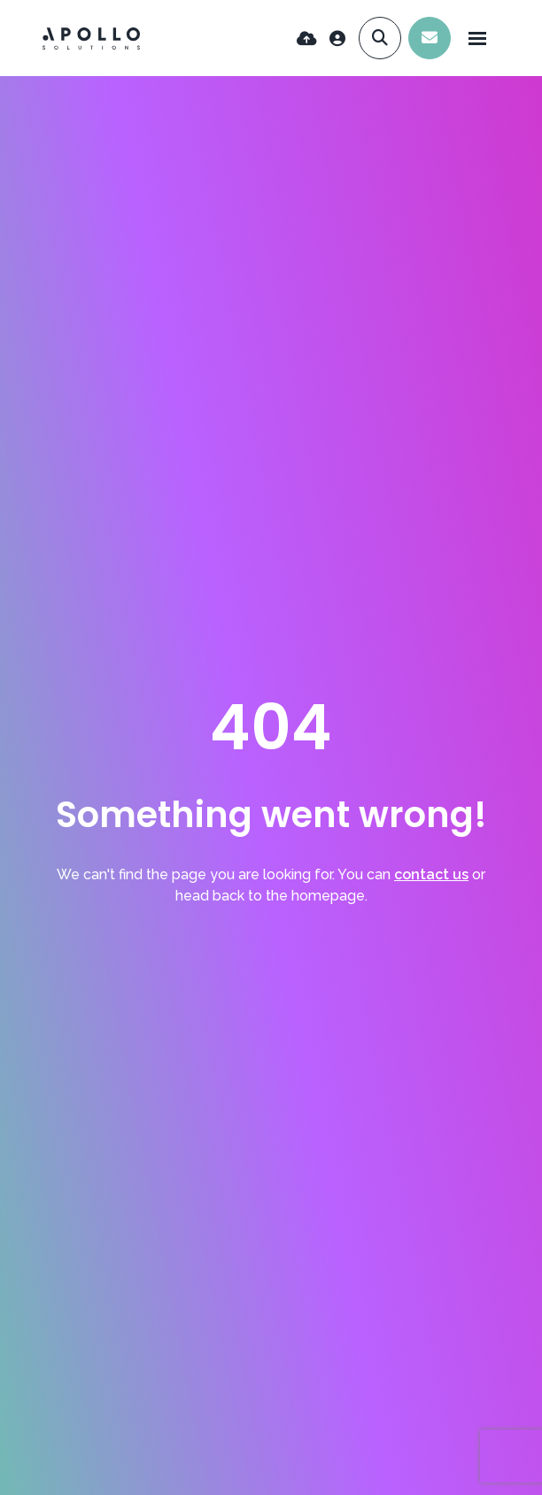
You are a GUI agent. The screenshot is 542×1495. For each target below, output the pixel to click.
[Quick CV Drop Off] (307, 38)
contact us (431, 874)
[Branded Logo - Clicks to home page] (91, 38)
